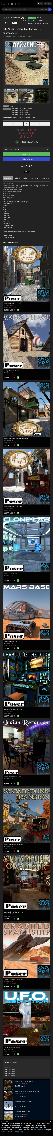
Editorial (17, 178)
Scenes (26, 113)
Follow (32, 18)
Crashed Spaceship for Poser (13, 979)
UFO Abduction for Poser (12, 1047)
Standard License (18, 117)
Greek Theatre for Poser (22, 1112)
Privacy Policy (19, 1131)
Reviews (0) (45, 178)
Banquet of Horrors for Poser (24, 1081)
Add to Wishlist (26, 159)
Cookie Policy (5, 1131)
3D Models (15, 109)
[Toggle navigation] (3, 3)
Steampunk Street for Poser (13, 303)
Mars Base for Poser (10, 641)
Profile (39, 18)
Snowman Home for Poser (23, 1101)
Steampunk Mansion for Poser (13, 844)
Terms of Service (38, 1129)
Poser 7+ (12, 106)
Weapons (27, 115)
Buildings (30, 109)
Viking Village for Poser (11, 371)
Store (25, 20)
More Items (34, 178)
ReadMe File (9, 1067)
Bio (14, 23)
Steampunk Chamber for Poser (14, 912)
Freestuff (40, 20)
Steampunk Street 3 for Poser (13, 506)
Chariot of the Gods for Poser (13, 709)
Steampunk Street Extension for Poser (16, 438)
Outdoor (26, 111)
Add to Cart (27, 154)
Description (7, 178)
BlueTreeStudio (10, 33)
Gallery (32, 20)
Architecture (23, 109)
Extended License (29, 117)
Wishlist (7, 23)
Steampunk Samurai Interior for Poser (27, 1091)
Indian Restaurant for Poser (12, 777)
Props (21, 111)
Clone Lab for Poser (10, 574)
